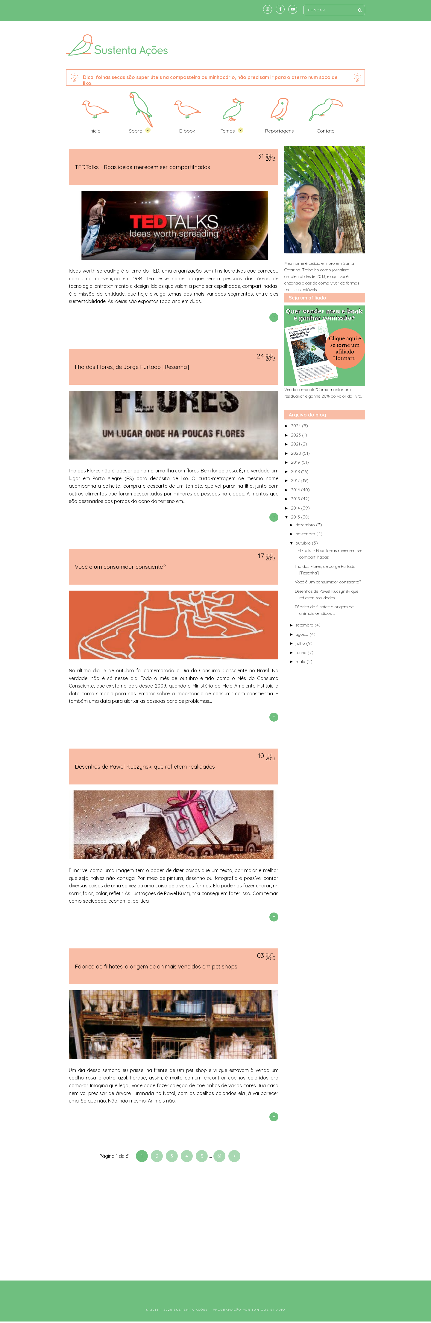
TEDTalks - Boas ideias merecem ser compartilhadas (142, 167)
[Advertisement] (215, 1224)
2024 (296, 425)
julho (301, 643)
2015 (296, 498)
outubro (304, 543)
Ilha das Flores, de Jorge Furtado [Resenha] (132, 366)
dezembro (306, 524)
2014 (296, 508)
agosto (302, 634)
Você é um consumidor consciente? (120, 566)
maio (301, 661)
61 (219, 1156)
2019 (296, 462)
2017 (296, 480)
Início (95, 131)
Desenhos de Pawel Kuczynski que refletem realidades (145, 766)
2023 (296, 435)
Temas (228, 131)
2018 (296, 471)
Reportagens (279, 131)
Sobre (135, 131)
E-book (187, 131)
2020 (296, 453)
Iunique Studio (268, 1310)
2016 (296, 489)
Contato (326, 131)
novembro (306, 533)
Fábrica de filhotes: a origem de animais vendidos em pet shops (156, 966)
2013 (296, 517)
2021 (296, 444)
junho (302, 652)
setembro (305, 625)
